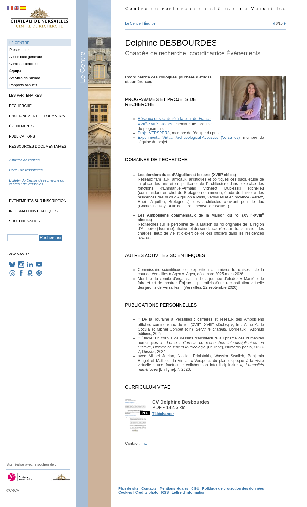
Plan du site (128, 488)
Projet (154, 133)
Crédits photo (147, 492)
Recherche (20, 106)
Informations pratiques (33, 211)
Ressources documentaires (37, 146)
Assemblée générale (25, 57)
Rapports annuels (23, 85)
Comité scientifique (24, 64)
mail (144, 443)
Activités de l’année (24, 78)
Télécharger (163, 414)
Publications (22, 136)
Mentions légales (174, 488)
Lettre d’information (189, 492)
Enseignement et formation (37, 116)
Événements (21, 126)
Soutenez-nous (24, 221)
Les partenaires (25, 95)
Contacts (149, 488)
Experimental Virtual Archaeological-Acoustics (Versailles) (189, 137)
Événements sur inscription (37, 201)
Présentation (19, 50)
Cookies (125, 492)
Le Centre (82, 67)
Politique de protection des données (233, 488)
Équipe (149, 23)
